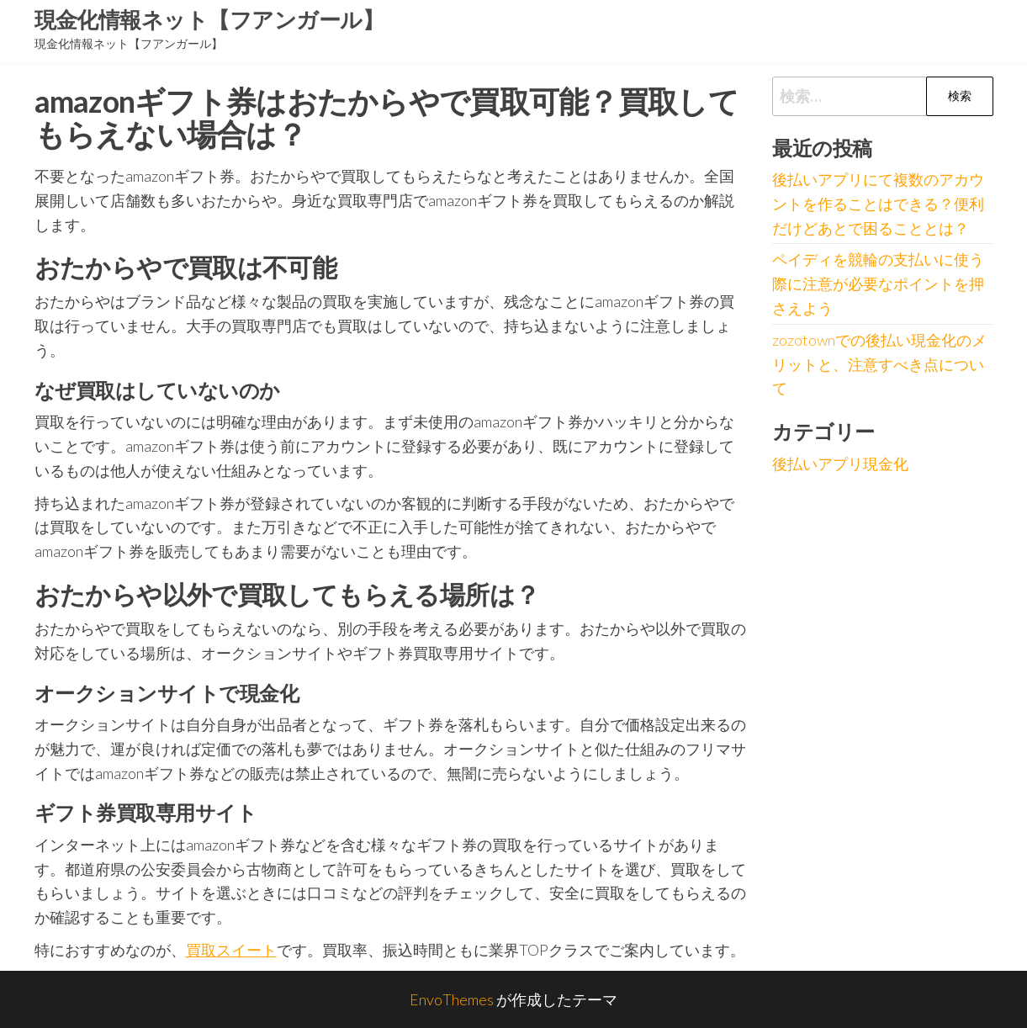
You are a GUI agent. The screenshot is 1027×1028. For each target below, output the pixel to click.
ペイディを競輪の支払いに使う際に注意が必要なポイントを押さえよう (878, 283)
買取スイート (231, 950)
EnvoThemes (452, 999)
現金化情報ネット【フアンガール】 (209, 19)
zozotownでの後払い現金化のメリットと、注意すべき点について (879, 364)
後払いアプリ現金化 (840, 463)
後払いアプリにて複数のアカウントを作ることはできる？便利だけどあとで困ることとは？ (878, 203)
